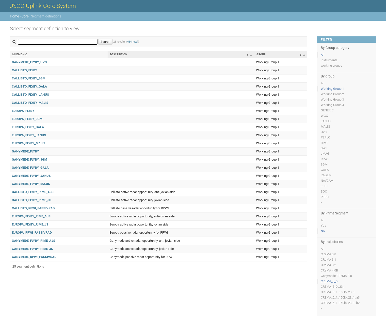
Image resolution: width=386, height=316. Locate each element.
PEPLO (325, 137)
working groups (331, 65)
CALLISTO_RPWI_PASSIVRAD (33, 208)
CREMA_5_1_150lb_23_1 (338, 292)
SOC (324, 191)
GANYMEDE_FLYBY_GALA (30, 167)
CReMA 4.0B (329, 270)
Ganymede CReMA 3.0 (336, 276)
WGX (324, 116)
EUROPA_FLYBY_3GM (27, 119)
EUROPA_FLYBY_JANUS (29, 135)
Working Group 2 (332, 94)
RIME (324, 143)
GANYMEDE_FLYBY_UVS (29, 62)
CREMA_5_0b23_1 (333, 286)
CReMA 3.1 (328, 259)
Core (25, 16)
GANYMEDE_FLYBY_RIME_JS (32, 249)
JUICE (325, 186)
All (322, 55)
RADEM (326, 175)
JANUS (326, 121)
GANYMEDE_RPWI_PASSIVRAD (34, 257)
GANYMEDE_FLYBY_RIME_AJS (33, 240)
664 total (132, 41)
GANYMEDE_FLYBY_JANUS (31, 176)
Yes (323, 225)
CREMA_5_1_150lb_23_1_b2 (340, 303)
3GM (324, 164)
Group (261, 54)
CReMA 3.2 (328, 265)
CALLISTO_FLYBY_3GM (28, 78)
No (323, 231)
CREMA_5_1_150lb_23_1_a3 (340, 297)
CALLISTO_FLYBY (24, 70)
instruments (329, 60)
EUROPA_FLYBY (23, 111)
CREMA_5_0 (329, 281)
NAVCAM (327, 180)
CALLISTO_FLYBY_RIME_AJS (32, 192)
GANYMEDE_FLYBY (25, 151)
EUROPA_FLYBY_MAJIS (28, 143)
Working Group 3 (332, 99)
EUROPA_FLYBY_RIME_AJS (31, 216)
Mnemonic (19, 54)
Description (118, 54)
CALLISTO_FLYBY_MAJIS (30, 103)
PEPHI (325, 197)
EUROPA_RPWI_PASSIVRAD (32, 232)
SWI (324, 148)
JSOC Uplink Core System (43, 5)
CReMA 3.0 (328, 254)
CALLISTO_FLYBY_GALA (29, 86)
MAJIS (325, 126)
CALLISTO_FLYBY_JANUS (30, 94)
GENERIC (327, 110)
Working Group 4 (332, 105)
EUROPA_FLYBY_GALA (28, 127)
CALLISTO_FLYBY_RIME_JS (31, 200)
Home (14, 16)
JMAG (325, 153)
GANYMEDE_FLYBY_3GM (29, 159)
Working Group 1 (332, 88)
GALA (325, 170)
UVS (324, 132)
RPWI (325, 159)
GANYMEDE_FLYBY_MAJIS (31, 184)
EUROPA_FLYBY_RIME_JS (30, 224)
